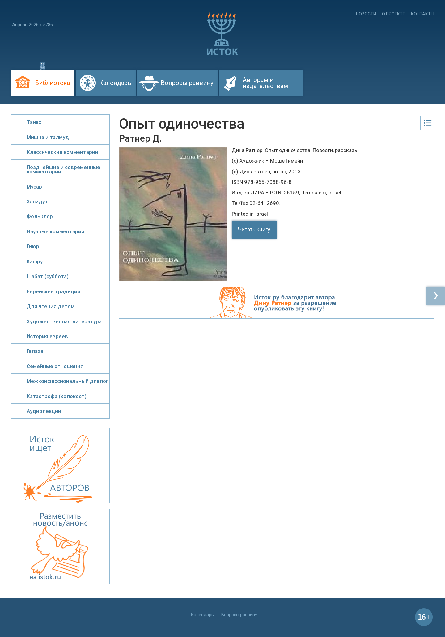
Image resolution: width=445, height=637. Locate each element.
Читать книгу (254, 229)
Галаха (35, 351)
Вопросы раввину (187, 83)
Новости (366, 13)
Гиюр (33, 246)
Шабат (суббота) (48, 276)
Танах (34, 122)
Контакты (422, 13)
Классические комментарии (62, 152)
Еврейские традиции (53, 291)
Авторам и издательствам (265, 83)
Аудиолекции (44, 411)
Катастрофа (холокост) (57, 396)
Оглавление (427, 123)
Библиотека (52, 83)
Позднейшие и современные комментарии (63, 169)
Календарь (115, 83)
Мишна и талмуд (48, 137)
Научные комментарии (55, 231)
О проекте (393, 13)
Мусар (34, 187)
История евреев (47, 336)
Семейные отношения (55, 366)
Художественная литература (64, 321)
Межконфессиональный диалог (67, 381)
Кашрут (36, 261)
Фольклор (40, 216)
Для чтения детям (50, 306)
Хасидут (37, 201)
